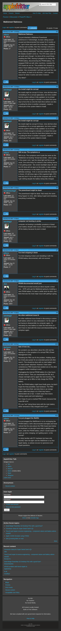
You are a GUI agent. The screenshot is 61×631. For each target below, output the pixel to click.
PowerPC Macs (24, 17)
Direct (24, 518)
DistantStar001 (8, 564)
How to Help (30, 618)
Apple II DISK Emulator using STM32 (17, 536)
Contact (55, 13)
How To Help (37, 13)
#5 (57, 188)
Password (7, 499)
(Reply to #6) (23, 250)
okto (5, 551)
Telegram (10, 475)
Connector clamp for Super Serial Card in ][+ (20, 528)
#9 (57, 313)
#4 (57, 149)
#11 (56, 415)
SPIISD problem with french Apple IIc (15, 566)
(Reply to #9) (23, 344)
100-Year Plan (46, 13)
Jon (5, 284)
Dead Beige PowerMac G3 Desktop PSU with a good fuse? (24, 526)
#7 (57, 250)
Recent (17, 13)
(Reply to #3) (24, 149)
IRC (9, 464)
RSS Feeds (9, 587)
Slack (9, 473)
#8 (57, 281)
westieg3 (8, 90)
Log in (5, 27)
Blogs (7, 582)
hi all (5, 571)
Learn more (7, 477)
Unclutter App (34, 518)
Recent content (10, 486)
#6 (57, 218)
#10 (56, 344)
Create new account (12, 504)
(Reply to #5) (23, 218)
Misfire (10, 471)
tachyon (7, 347)
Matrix (9, 466)
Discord (10, 468)
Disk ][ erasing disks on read (14, 538)
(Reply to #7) (23, 281)
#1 (57, 31)
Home (5, 13)
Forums (11, 13)
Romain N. (7, 559)
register (11, 27)
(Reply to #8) (23, 313)
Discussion (14, 17)
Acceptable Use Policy (12, 592)
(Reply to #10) (25, 415)
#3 (57, 118)
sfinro (6, 35)
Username (7, 494)
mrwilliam (7, 574)
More (55, 541)
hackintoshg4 (10, 191)
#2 (57, 86)
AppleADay (7, 569)
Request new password (13, 507)
